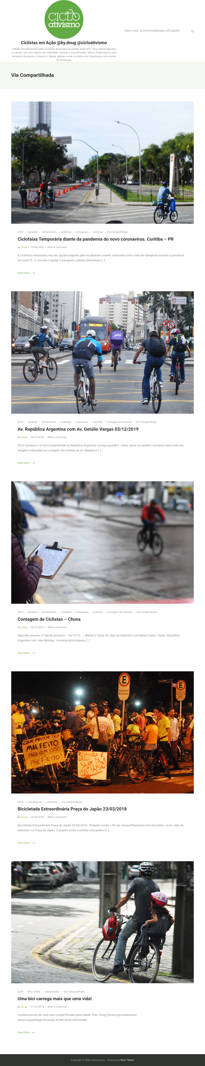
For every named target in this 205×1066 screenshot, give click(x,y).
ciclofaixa (66, 232)
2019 (21, 422)
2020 (21, 232)
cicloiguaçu (82, 232)
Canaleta (33, 232)
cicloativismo (49, 232)
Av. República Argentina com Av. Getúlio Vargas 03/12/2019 (78, 429)
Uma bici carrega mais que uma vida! (55, 998)
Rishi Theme (127, 1060)
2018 (21, 802)
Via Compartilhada (117, 232)
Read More (24, 272)
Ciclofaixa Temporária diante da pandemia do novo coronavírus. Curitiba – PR (96, 239)
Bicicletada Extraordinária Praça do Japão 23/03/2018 (72, 809)
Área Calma (34, 991)
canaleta (33, 422)
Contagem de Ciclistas (119, 422)
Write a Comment (57, 247)
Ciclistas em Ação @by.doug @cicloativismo (64, 42)
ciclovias (98, 232)
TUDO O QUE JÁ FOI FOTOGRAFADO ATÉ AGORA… (152, 30)
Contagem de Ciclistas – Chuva (49, 619)
